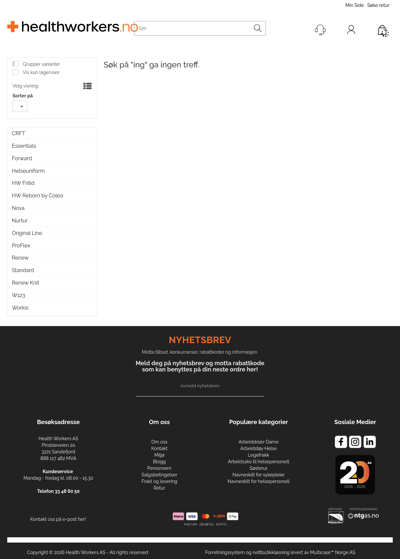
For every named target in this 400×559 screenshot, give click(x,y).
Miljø (159, 455)
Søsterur (259, 468)
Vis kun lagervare (41, 72)
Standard (23, 270)
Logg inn (351, 31)
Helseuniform (28, 171)
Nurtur (20, 220)
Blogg (159, 461)
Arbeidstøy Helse (259, 448)
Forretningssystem (225, 552)
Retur (159, 488)
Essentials (24, 146)
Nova (18, 208)
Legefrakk (258, 455)
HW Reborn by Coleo (37, 195)
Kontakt (159, 448)
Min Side (354, 5)
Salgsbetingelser (159, 474)
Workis (20, 308)
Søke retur (378, 5)
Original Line (27, 233)
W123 (18, 295)
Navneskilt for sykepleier (259, 474)
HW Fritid (23, 183)
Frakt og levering (160, 481)
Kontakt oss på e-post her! (58, 519)
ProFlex (21, 245)
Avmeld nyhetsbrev (200, 385)
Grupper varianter (41, 64)
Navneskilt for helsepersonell (259, 481)
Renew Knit (25, 283)
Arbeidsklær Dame (258, 442)
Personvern (159, 468)
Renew (20, 258)
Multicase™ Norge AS (333, 552)
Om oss (159, 442)
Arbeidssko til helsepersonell (258, 461)
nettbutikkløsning (271, 552)
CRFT (18, 133)
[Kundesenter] (320, 30)
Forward (22, 158)
